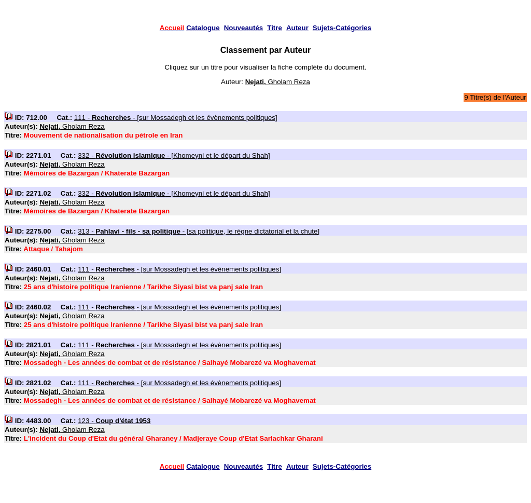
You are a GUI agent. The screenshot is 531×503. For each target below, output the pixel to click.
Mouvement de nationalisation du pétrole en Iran (103, 135)
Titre (274, 28)
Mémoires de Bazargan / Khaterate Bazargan (97, 173)
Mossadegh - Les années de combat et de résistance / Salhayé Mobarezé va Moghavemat (170, 362)
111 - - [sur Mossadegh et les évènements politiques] (175, 117)
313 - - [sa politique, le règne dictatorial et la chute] (198, 231)
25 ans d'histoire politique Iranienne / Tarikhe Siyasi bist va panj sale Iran (143, 287)
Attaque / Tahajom (53, 249)
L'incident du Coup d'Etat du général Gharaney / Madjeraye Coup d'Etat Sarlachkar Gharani (173, 438)
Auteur (297, 28)
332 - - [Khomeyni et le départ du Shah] (174, 155)
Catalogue (202, 28)
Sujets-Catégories (342, 28)
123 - (114, 421)
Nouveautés (243, 28)
